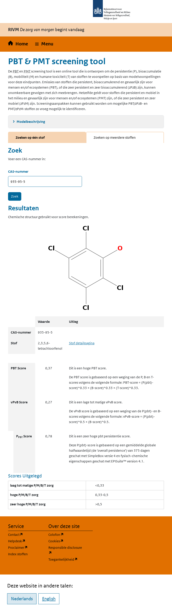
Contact (25, 534)
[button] (44, 44)
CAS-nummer (18, 171)
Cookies (65, 540)
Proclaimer (25, 547)
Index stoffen (18, 554)
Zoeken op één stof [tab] (30, 137)
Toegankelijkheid (65, 559)
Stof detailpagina (82, 343)
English (49, 598)
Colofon (65, 534)
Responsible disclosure (65, 550)
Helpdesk (25, 540)
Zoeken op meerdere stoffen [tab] (115, 137)
